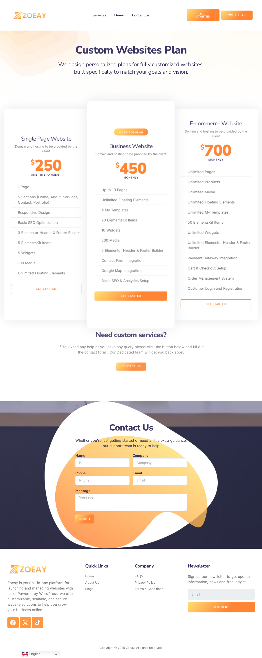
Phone (80, 473)
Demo (119, 15)
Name (80, 455)
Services (99, 15)
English (31, 654)
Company (140, 455)
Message (82, 491)
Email (137, 473)
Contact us (141, 15)
